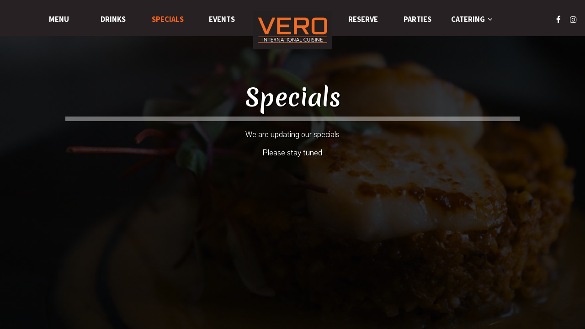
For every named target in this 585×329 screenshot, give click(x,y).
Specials (168, 19)
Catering (472, 19)
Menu (59, 19)
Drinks (113, 19)
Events (222, 19)
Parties (417, 19)
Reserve (363, 19)
